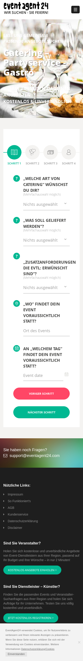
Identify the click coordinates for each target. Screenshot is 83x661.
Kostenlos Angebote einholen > (32, 570)
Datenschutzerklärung (23, 521)
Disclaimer (15, 528)
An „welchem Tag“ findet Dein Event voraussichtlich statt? (37, 356)
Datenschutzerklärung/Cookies (37, 649)
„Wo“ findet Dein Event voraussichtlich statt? (36, 312)
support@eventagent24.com (35, 455)
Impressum (15, 494)
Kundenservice (18, 514)
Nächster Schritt (42, 412)
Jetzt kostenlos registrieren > (31, 618)
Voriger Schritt (41, 394)
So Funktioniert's (19, 501)
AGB (11, 507)
